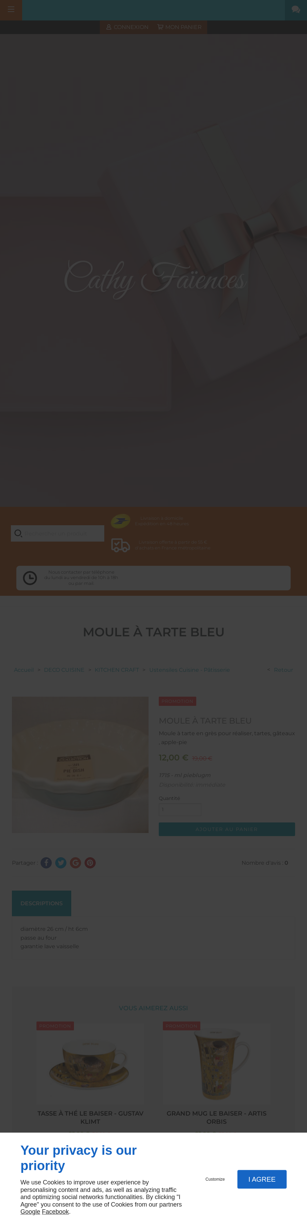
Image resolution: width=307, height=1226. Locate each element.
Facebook (55, 1211)
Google (30, 1211)
